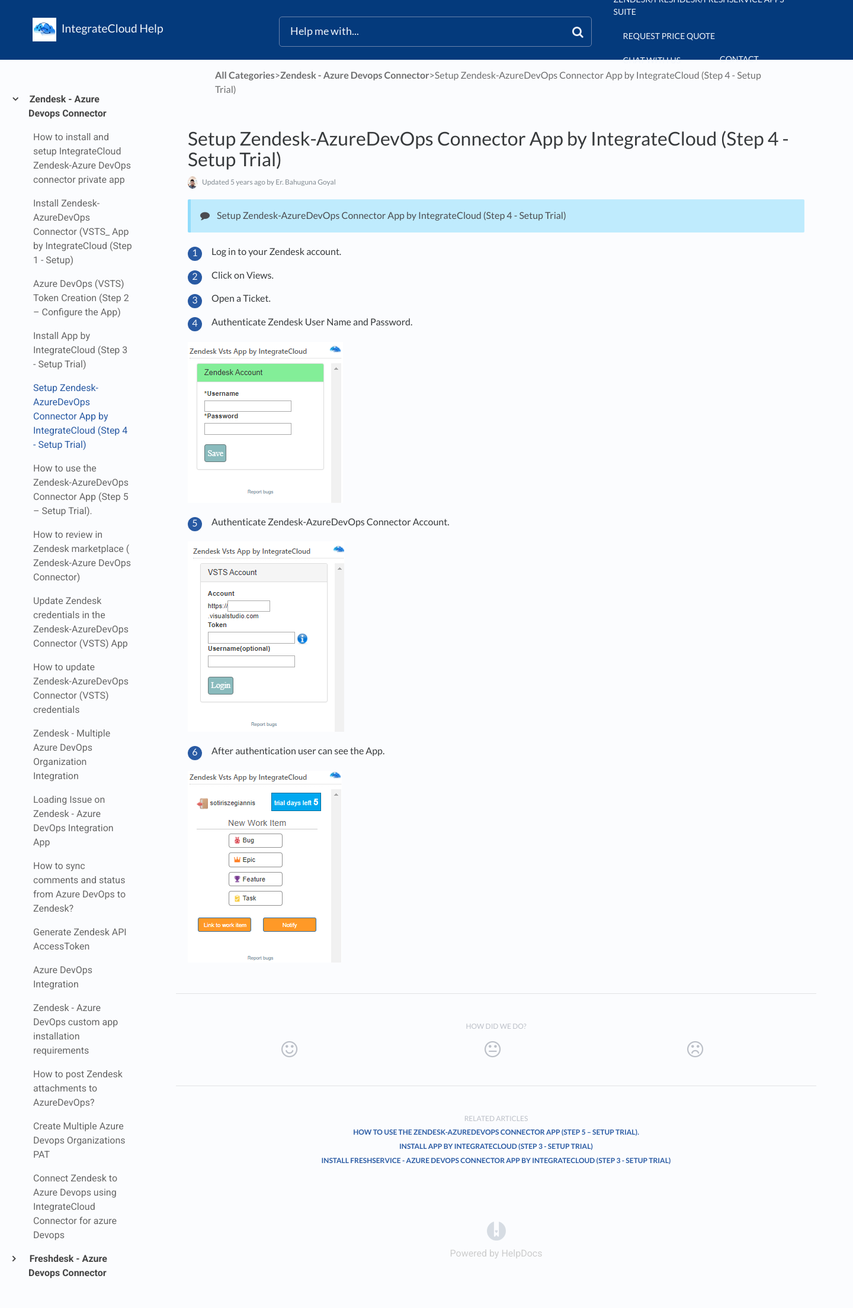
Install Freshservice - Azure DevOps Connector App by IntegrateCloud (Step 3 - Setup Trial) (496, 1160)
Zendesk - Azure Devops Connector (67, 106)
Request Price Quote (669, 36)
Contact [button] (739, 59)
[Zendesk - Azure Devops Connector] (354, 75)
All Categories (245, 75)
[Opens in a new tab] (496, 1230)
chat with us (652, 60)
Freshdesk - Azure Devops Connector (67, 1265)
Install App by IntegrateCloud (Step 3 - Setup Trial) (496, 1146)
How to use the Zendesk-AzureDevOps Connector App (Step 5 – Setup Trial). (496, 1132)
